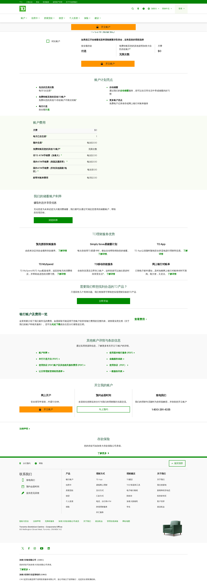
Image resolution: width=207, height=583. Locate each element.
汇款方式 (100, 489)
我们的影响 (161, 478)
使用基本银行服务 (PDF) (121, 346)
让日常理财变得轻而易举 (51, 364)
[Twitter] (23, 541)
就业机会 (161, 500)
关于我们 (161, 472)
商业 (37, 2)
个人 (21, 2)
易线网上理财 (101, 478)
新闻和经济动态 (163, 483)
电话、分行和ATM (103, 494)
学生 (128, 500)
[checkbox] (53, 34)
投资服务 (46, 2)
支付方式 (100, 483)
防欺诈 (129, 489)
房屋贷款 (49, 18)
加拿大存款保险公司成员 (69, 514)
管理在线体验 (112, 514)
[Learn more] (103, 446)
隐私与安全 (24, 514)
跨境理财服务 (101, 500)
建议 (98, 18)
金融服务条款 (115, 352)
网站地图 (126, 514)
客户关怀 (161, 494)
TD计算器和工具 (133, 478)
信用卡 (35, 18)
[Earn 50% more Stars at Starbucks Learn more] (103, 294)
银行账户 (69, 472)
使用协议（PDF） (117, 358)
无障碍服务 (49, 514)
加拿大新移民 (132, 494)
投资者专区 (161, 489)
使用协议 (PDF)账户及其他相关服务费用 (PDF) (61, 358)
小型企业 (29, 2)
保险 (87, 18)
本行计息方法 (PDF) (48, 352)
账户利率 (43, 346)
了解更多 (23, 562)
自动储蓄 (124, 83)
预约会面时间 (31, 479)
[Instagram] (35, 541)
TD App (99, 472)
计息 (47, 102)
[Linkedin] (49, 541)
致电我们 (29, 473)
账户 (24, 18)
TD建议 (130, 472)
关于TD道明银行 (71, 2)
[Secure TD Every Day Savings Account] (103, 27)
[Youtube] (41, 541)
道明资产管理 (57, 2)
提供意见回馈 (31, 486)
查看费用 (139, 312)
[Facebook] (28, 541)
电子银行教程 (132, 483)
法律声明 (23, 422)
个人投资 (74, 18)
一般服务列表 (115, 364)
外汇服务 (100, 505)
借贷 (62, 18)
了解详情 (62, 243)
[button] (132, 9)
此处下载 (56, 317)
